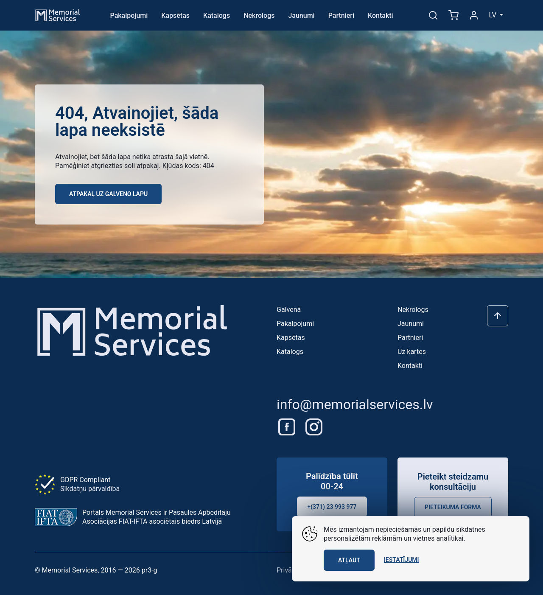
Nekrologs (259, 15)
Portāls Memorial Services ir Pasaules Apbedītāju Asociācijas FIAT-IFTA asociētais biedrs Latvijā (156, 516)
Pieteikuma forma (453, 507)
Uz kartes (411, 352)
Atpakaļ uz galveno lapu (108, 194)
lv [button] (493, 15)
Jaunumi (301, 15)
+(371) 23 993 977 (332, 506)
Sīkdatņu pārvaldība (90, 489)
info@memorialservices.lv (355, 404)
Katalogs (216, 15)
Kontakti (380, 15)
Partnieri (341, 15)
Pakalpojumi (129, 15)
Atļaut (349, 560)
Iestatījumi (401, 559)
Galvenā (289, 310)
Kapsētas (175, 15)
